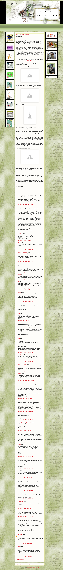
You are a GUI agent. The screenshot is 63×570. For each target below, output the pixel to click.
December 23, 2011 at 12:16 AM (25, 516)
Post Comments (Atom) (33, 567)
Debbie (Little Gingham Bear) (24, 422)
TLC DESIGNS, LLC (22, 252)
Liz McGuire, (21, 501)
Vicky (19, 304)
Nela (19, 510)
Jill (18, 383)
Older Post (41, 564)
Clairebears (20, 518)
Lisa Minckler (21, 480)
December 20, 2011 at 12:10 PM (26, 398)
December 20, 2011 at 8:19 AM (25, 230)
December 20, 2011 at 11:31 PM (25, 456)
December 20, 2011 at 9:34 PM (25, 430)
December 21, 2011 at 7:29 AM (25, 498)
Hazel (19, 546)
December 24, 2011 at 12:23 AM (26, 531)
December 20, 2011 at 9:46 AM (25, 279)
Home (30, 564)
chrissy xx (20, 233)
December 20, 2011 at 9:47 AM (25, 289)
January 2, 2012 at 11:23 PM (25, 543)
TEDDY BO (29, 60)
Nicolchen (20, 534)
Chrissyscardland (13, 3)
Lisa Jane (20, 194)
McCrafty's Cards (22, 364)
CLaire (19, 274)
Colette (19, 400)
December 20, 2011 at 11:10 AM (25, 335)
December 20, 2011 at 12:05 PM (26, 380)
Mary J (19, 242)
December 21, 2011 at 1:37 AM (25, 477)
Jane (19, 281)
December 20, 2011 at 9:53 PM (25, 442)
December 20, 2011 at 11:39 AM (25, 361)
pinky (19, 493)
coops (19, 458)
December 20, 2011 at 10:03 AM (26, 301)
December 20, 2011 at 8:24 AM (25, 249)
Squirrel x (20, 432)
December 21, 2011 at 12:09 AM (25, 468)
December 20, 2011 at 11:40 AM (26, 371)
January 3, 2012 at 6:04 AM (25, 556)
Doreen (19, 292)
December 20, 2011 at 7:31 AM (25, 204)
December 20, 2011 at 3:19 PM (25, 411)
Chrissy (52, 34)
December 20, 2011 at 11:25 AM (25, 352)
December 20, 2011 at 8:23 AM (25, 240)
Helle (19, 470)
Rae (18, 264)
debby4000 (21, 413)
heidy (19, 313)
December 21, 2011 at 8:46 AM (25, 508)
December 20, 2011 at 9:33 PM (25, 419)
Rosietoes (20, 354)
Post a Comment (21, 559)
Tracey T (20, 373)
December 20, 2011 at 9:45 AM (25, 261)
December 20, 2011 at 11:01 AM (25, 320)
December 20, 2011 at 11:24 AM (25, 344)
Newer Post (19, 564)
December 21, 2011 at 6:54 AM (25, 490)
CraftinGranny (21, 207)
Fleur (19, 338)
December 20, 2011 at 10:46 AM (26, 311)
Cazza (19, 444)
